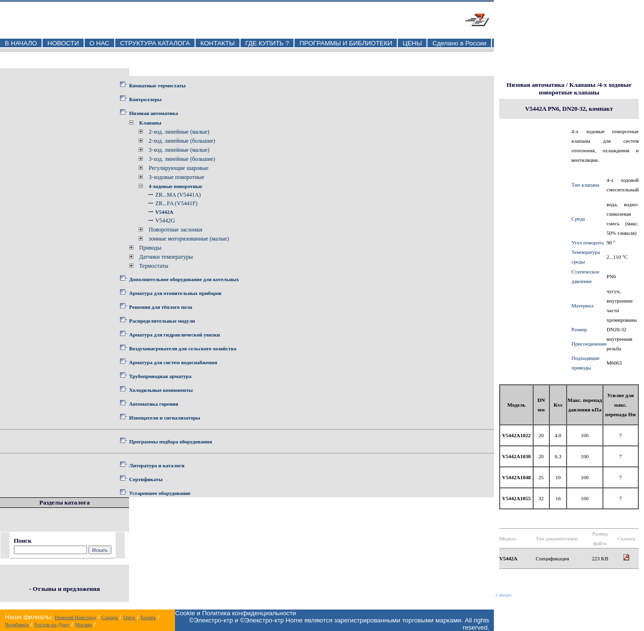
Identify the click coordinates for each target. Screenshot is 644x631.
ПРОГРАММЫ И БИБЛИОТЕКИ (345, 43)
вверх (503, 595)
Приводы (150, 247)
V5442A (164, 212)
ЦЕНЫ (412, 43)
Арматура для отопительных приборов (175, 293)
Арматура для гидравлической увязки (174, 334)
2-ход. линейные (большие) (182, 140)
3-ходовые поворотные (176, 177)
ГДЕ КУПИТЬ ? (267, 43)
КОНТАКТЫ (217, 43)
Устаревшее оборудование (159, 493)
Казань (148, 617)
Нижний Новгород (76, 617)
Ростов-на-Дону (51, 624)
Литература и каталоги (157, 465)
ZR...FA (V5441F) (176, 203)
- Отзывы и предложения (64, 588)
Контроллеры (145, 99)
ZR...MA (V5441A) (178, 194)
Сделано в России (459, 43)
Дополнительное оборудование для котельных (184, 279)
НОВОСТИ (63, 43)
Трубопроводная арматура (160, 376)
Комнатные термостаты (157, 85)
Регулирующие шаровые (178, 168)
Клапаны (150, 123)
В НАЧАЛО (21, 43)
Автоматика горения (153, 404)
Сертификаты (146, 479)
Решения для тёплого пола (160, 307)
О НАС (99, 43)
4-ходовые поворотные (175, 186)
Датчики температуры (166, 256)
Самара (109, 617)
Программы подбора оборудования (170, 441)
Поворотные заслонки (175, 229)
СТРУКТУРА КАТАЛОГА (155, 43)
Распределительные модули (162, 321)
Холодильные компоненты (161, 390)
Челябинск (17, 624)
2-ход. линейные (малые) (179, 131)
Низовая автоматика (153, 113)
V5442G (165, 220)
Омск (129, 617)
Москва (83, 624)
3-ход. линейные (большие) (182, 159)
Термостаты (153, 266)
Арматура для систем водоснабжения (173, 362)
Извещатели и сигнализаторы (164, 418)
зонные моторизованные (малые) (189, 238)
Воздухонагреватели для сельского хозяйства (182, 348)
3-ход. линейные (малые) (179, 150)
